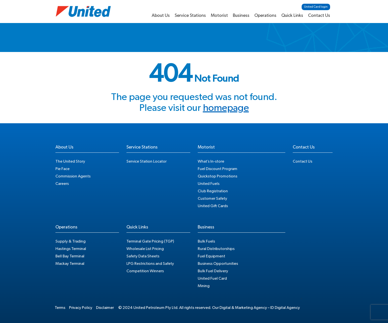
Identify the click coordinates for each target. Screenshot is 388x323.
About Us (161, 15)
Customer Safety (212, 198)
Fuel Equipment (211, 256)
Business (241, 15)
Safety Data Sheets (142, 256)
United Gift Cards (213, 206)
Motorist (219, 15)
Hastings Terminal (70, 249)
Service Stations (190, 15)
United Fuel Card (212, 278)
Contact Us (319, 15)
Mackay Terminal (69, 264)
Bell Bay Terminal (69, 256)
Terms (60, 308)
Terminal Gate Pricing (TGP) (150, 241)
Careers (62, 184)
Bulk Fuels (206, 241)
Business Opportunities (218, 264)
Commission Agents (73, 176)
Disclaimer (105, 308)
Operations (265, 15)
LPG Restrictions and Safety (150, 264)
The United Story (70, 161)
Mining (204, 286)
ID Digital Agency (285, 308)
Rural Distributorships (216, 249)
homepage (226, 108)
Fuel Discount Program (217, 169)
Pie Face (62, 169)
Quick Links (292, 15)
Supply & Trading (70, 241)
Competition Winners (145, 271)
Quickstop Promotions (217, 176)
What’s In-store (211, 161)
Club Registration (213, 191)
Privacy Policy (80, 308)
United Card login (316, 6)
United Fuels (208, 184)
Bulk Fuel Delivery (213, 271)
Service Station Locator (146, 161)
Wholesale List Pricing (145, 249)
